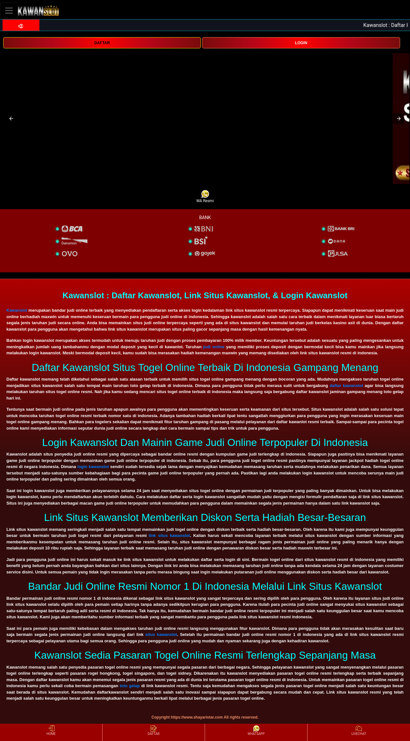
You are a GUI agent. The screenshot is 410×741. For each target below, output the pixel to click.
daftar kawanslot (346, 385)
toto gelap (130, 685)
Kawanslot (16, 310)
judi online (214, 346)
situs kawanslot (161, 634)
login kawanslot (93, 466)
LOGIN (301, 43)
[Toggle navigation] (9, 10)
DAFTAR (102, 43)
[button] (11, 118)
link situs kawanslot (169, 535)
